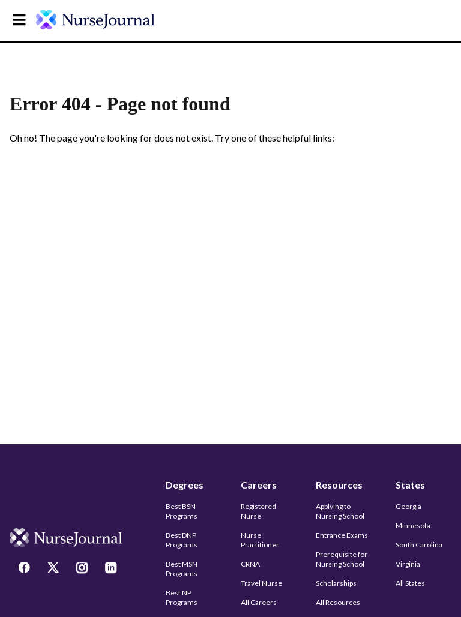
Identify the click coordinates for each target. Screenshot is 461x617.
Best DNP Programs (181, 540)
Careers (259, 484)
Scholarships (336, 583)
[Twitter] (54, 569)
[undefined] (103, 19)
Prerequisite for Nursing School (341, 559)
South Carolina (419, 544)
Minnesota (413, 525)
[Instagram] (83, 569)
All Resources (338, 602)
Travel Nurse (261, 583)
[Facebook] (26, 569)
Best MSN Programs (181, 568)
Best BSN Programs (181, 511)
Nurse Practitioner (260, 540)
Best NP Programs (181, 597)
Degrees (184, 484)
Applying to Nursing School (340, 511)
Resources (339, 484)
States (410, 484)
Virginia (408, 563)
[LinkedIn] (112, 569)
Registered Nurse (258, 511)
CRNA (250, 563)
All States (410, 583)
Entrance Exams (342, 535)
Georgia (408, 506)
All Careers (259, 602)
